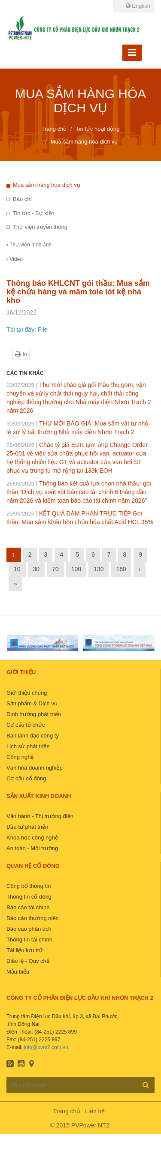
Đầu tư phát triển (27, 827)
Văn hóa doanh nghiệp (34, 767)
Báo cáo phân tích (29, 929)
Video (14, 259)
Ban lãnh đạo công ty (32, 735)
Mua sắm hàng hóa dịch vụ (46, 185)
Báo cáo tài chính (27, 907)
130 (98, 569)
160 (121, 569)
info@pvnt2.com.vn (46, 1047)
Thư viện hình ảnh (29, 245)
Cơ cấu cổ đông (26, 778)
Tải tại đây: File (26, 329)
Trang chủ (67, 1111)
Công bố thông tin (28, 886)
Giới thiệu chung (26, 692)
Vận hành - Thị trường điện (39, 816)
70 (55, 569)
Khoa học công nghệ (32, 837)
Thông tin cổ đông (29, 896)
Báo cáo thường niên (32, 918)
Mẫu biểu (17, 971)
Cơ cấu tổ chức (25, 725)
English (138, 6)
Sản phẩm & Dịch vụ (32, 703)
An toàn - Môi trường (32, 848)
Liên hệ (95, 1111)
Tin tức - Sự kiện (34, 213)
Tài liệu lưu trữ (24, 950)
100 (76, 569)
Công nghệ (19, 757)
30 (36, 569)
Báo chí (22, 199)
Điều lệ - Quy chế (27, 961)
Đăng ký (146, 1084)
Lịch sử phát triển (28, 746)
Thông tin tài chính (29, 939)
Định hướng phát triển (33, 714)
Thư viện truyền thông (40, 227)
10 (17, 569)
